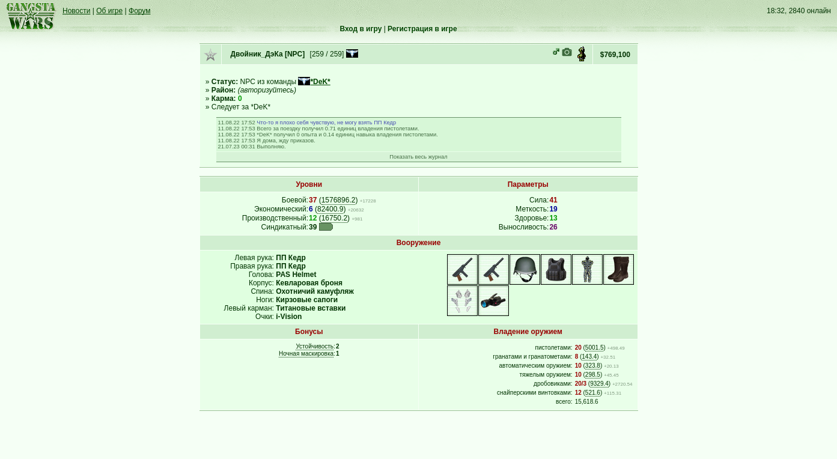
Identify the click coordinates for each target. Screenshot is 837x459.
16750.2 (334, 218)
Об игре (109, 11)
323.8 (592, 365)
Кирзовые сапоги (307, 300)
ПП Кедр (291, 258)
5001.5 (594, 347)
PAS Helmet (296, 274)
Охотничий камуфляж (315, 291)
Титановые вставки (310, 308)
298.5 (592, 374)
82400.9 (330, 209)
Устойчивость (314, 346)
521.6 (592, 392)
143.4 (589, 356)
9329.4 (599, 383)
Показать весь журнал (418, 157)
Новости (76, 11)
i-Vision (289, 316)
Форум (139, 11)
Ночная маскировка (306, 353)
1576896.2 (338, 200)
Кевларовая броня (309, 283)
